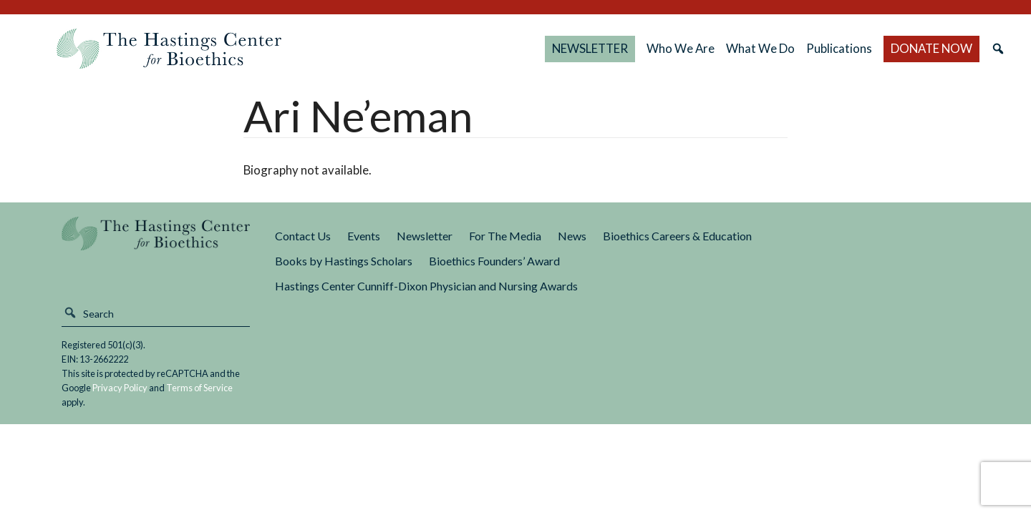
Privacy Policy (119, 387)
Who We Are (681, 48)
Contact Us (303, 235)
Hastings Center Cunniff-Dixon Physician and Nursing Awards (426, 286)
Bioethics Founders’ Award (494, 261)
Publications (839, 48)
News (572, 235)
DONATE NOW (931, 48)
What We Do (760, 48)
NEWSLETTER (590, 48)
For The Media (505, 235)
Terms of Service (199, 387)
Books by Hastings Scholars (343, 261)
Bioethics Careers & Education (677, 235)
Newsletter (424, 235)
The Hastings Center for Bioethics (169, 49)
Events (363, 235)
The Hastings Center (156, 243)
